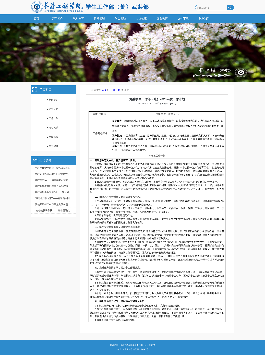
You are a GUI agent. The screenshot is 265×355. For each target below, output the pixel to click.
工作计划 (115, 90)
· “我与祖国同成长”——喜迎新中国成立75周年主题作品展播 (53, 198)
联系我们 (204, 18)
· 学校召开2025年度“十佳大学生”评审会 (53, 174)
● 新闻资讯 (52, 99)
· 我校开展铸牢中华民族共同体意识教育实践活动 (53, 204)
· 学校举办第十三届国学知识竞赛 (51, 180)
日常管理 (99, 18)
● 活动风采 (52, 127)
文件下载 (183, 18)
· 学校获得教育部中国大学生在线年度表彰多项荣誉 (53, 186)
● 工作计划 (52, 118)
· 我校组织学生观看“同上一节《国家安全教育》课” (53, 192)
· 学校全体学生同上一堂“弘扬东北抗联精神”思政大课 (53, 168)
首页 (36, 18)
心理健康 (141, 18)
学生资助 (120, 18)
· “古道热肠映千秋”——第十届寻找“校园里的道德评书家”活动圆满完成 (53, 210)
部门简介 (57, 18)
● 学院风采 (52, 137)
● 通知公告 (52, 109)
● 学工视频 (52, 146)
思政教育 (78, 18)
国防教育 (162, 18)
